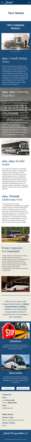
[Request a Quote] (23, 388)
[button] (2, 2)
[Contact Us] (8, 388)
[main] (15, 13)
